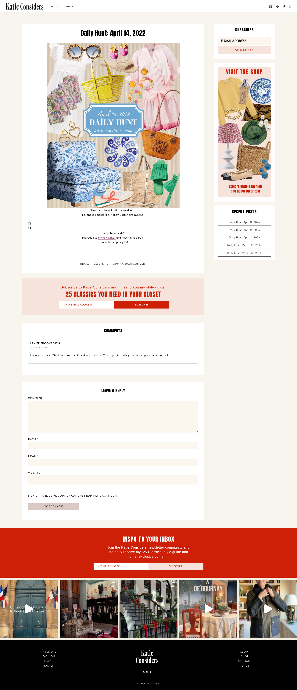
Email (33, 456)
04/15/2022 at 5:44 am (39, 347)
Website (34, 472)
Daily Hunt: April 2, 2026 (244, 230)
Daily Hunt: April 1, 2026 (244, 237)
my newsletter (107, 237)
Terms (245, 665)
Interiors (49, 651)
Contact (245, 661)
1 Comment (139, 263)
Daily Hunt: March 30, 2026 (244, 253)
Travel (49, 661)
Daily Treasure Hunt (97, 263)
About (53, 6)
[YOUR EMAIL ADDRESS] (86, 305)
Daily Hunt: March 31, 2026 (244, 245)
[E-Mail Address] (244, 41)
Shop (69, 6)
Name (33, 439)
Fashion (49, 656)
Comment (36, 398)
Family (49, 665)
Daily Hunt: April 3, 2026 (244, 222)
